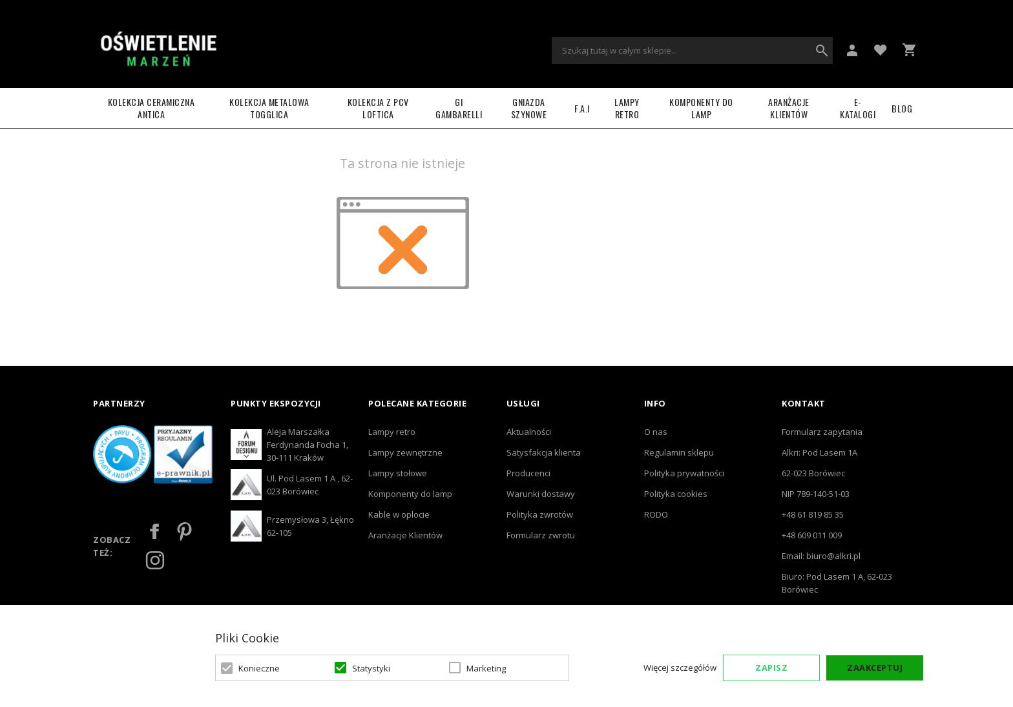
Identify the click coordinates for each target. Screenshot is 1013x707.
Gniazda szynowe (529, 108)
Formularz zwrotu (540, 535)
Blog (902, 108)
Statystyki (371, 668)
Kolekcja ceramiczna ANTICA (151, 108)
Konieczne (259, 668)
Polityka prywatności (684, 473)
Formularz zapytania (822, 432)
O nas (655, 432)
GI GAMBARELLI (458, 108)
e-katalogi (857, 108)
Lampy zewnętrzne (405, 452)
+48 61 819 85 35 (813, 514)
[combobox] (692, 50)
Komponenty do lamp (701, 108)
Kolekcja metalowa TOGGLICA (269, 108)
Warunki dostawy (540, 494)
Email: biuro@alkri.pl (821, 556)
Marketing (486, 668)
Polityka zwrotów (539, 514)
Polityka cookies (675, 494)
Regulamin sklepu (679, 452)
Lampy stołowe (397, 473)
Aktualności (528, 432)
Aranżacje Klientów (788, 108)
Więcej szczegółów (679, 667)
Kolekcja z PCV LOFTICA (378, 108)
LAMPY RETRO (627, 108)
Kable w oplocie (399, 514)
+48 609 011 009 (812, 535)
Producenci (528, 473)
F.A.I (582, 108)
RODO (656, 514)
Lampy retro (391, 432)
